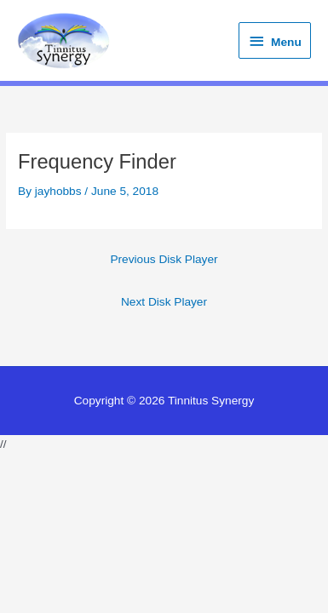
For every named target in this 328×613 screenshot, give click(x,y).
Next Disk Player (164, 301)
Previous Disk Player (163, 259)
